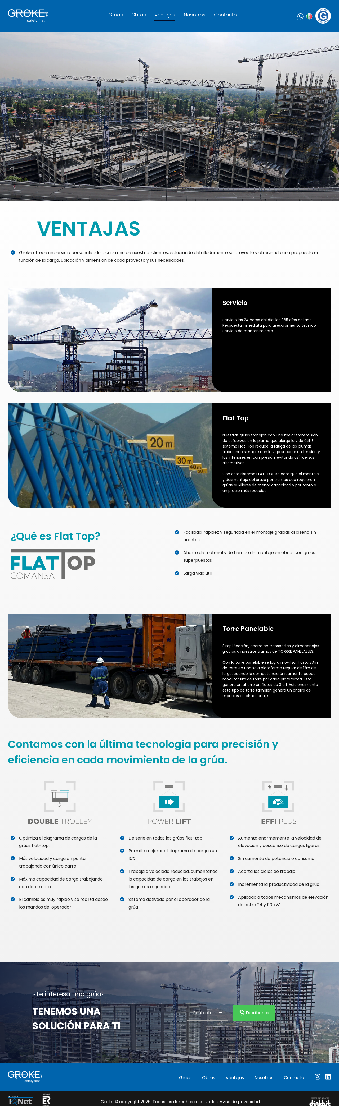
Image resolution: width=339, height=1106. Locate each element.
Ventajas (164, 14)
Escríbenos (254, 1013)
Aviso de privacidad (240, 1102)
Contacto (225, 14)
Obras (138, 14)
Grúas (115, 14)
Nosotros (195, 14)
